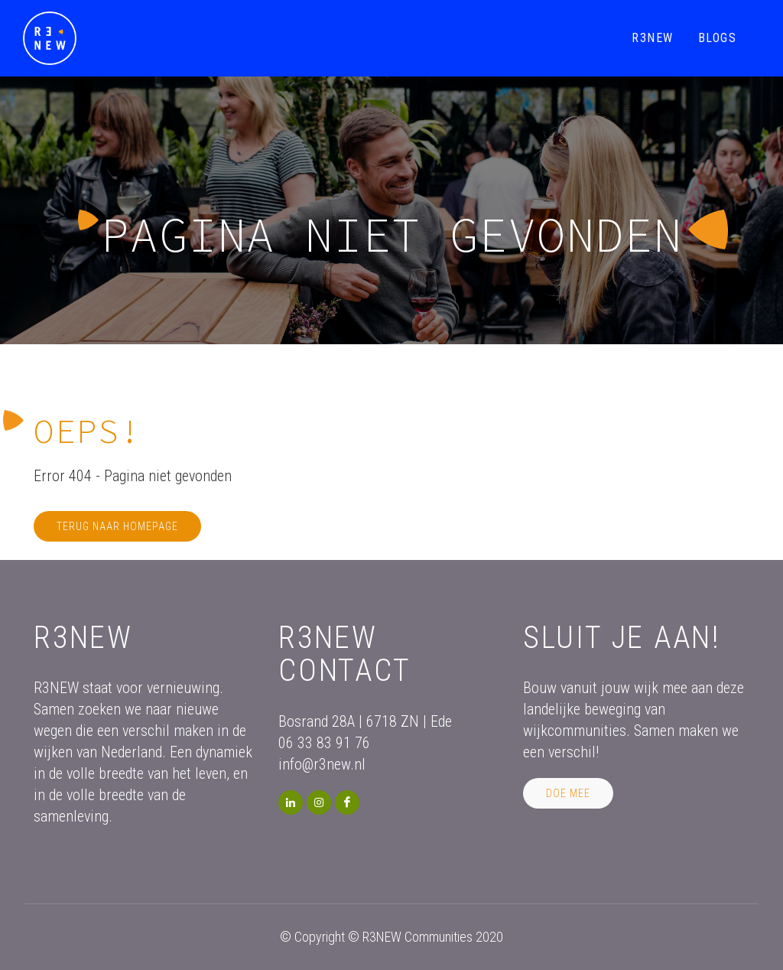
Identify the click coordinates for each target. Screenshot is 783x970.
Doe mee (568, 793)
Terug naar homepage (117, 526)
